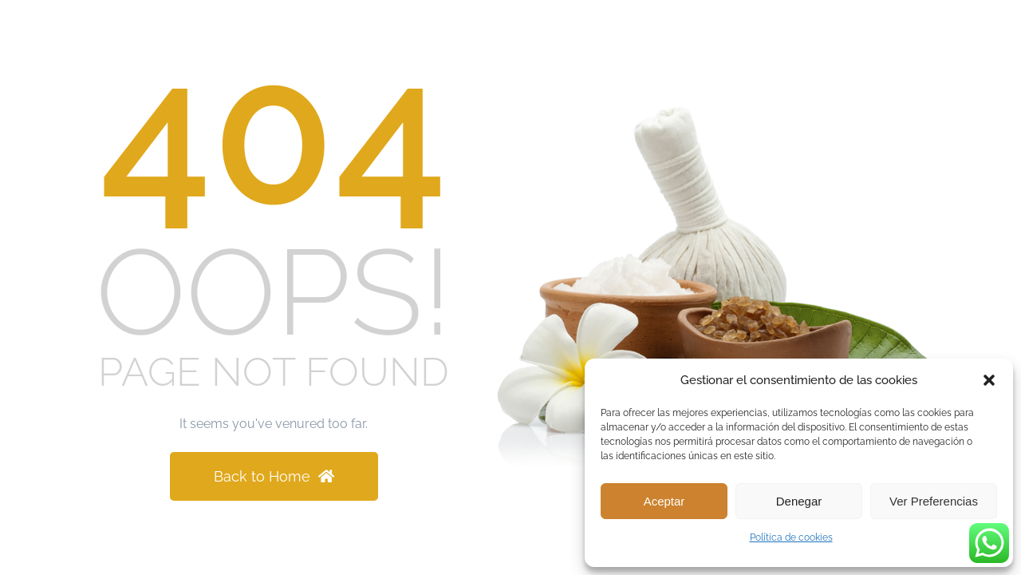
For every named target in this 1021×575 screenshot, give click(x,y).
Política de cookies (791, 537)
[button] (989, 380)
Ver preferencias (933, 501)
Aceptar (664, 501)
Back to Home (274, 476)
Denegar (799, 501)
